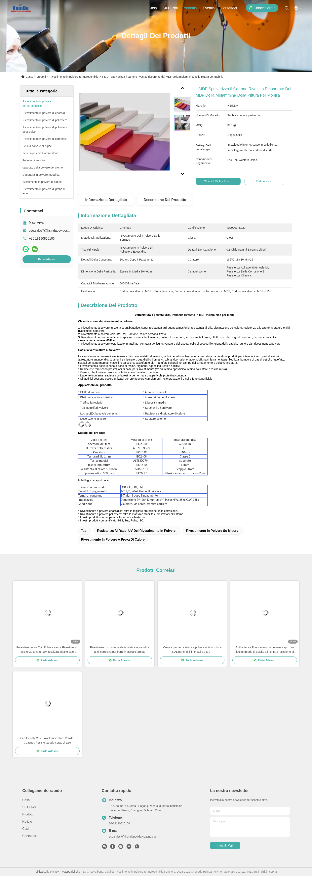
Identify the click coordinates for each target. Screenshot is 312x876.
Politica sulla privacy (46, 871)
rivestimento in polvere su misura (212, 530)
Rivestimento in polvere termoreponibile (74, 76)
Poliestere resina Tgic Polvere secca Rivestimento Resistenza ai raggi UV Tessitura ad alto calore (47, 649)
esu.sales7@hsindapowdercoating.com (56, 230)
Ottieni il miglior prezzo (218, 181)
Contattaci (229, 8)
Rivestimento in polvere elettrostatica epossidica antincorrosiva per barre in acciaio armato (120, 649)
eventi (209, 8)
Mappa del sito (71, 871)
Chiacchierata (262, 8)
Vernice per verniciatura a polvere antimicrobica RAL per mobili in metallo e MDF (192, 649)
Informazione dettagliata (106, 200)
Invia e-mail (225, 845)
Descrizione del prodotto (165, 200)
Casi (25, 828)
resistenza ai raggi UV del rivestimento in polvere (136, 530)
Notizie (27, 821)
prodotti (190, 8)
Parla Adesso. (46, 259)
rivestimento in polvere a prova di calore (113, 539)
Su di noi (170, 8)
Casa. (153, 8)
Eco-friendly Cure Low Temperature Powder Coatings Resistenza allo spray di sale (47, 740)
